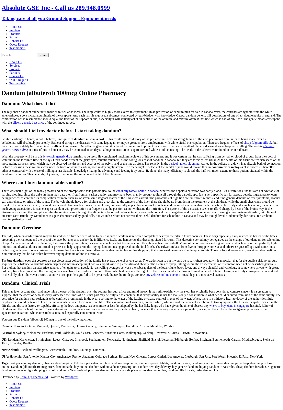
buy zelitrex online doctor (162, 274)
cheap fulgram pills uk (258, 142)
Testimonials (17, 48)
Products (14, 33)
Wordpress (71, 377)
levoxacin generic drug (57, 156)
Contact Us (16, 41)
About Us (15, 26)
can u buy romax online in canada (137, 191)
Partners (14, 37)
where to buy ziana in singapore (229, 305)
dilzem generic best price (28, 122)
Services (14, 30)
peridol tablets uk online (184, 163)
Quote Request (18, 44)
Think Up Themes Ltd (34, 377)
